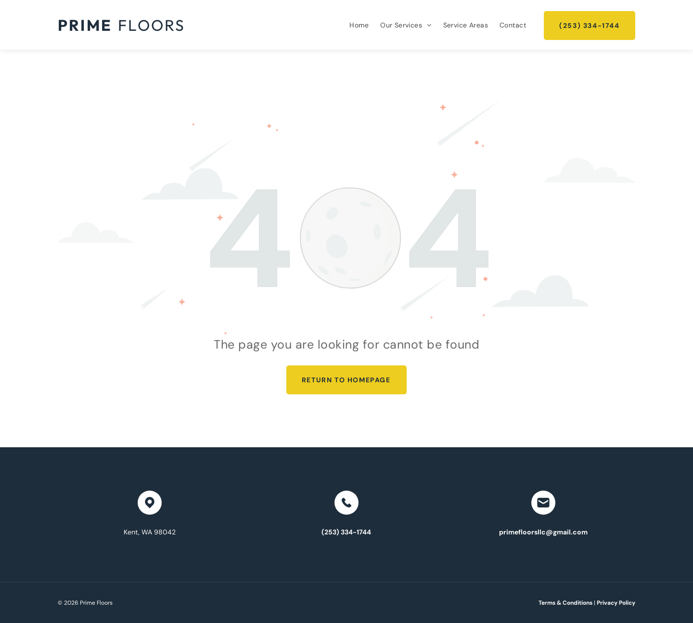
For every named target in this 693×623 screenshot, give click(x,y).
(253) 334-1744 (346, 532)
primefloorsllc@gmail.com (543, 532)
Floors (151, 25)
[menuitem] (359, 25)
